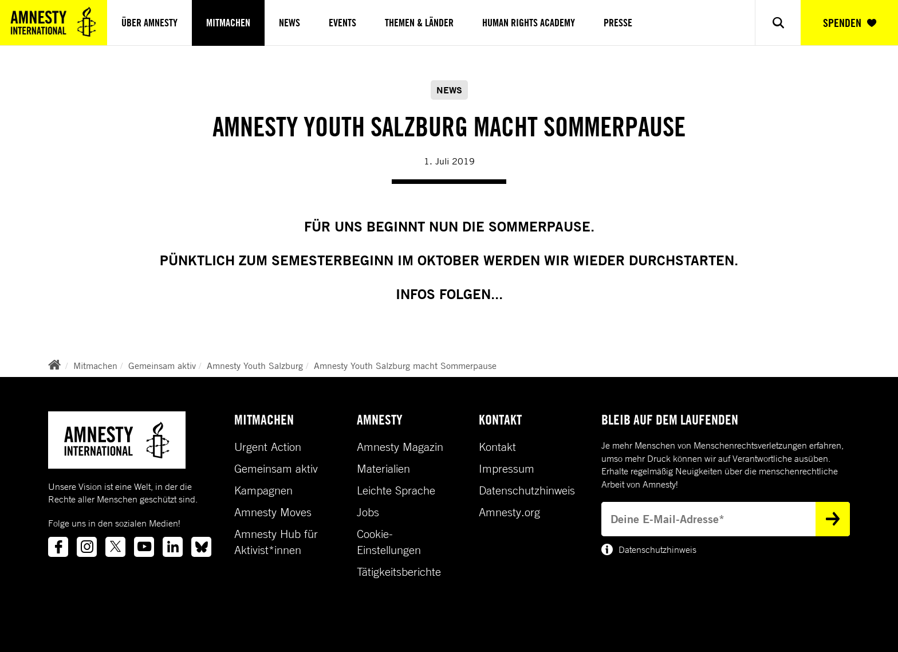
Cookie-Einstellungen (389, 542)
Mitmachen (228, 22)
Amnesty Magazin (400, 447)
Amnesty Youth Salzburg (255, 365)
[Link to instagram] (87, 547)
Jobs (368, 512)
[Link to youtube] (144, 547)
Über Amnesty (149, 22)
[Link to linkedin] (173, 547)
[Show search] (778, 22)
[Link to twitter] (115, 547)
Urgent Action (267, 447)
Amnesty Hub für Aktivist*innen (276, 542)
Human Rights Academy (528, 22)
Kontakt (497, 447)
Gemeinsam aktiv (162, 365)
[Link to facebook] (58, 547)
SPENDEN (849, 22)
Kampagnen (263, 490)
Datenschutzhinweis (527, 490)
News (289, 22)
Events (342, 22)
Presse (618, 22)
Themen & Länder (419, 22)
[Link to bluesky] (201, 547)
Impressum (506, 469)
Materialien (383, 469)
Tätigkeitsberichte (399, 572)
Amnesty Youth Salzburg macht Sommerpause (405, 365)
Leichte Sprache (396, 490)
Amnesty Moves (273, 512)
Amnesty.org (509, 512)
